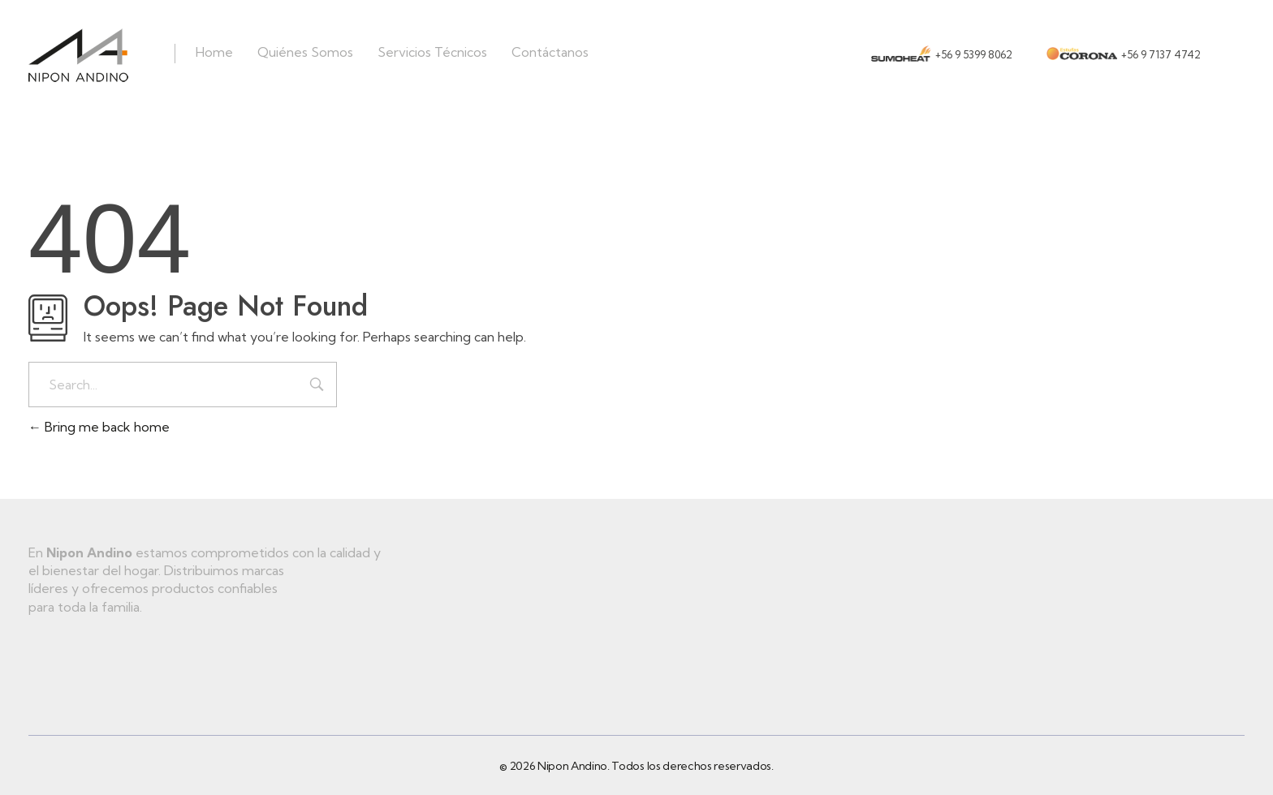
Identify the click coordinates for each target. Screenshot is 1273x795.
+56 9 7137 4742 (1161, 54)
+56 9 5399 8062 (973, 54)
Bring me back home (99, 427)
